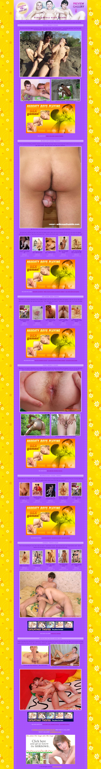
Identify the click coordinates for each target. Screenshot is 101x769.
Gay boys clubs (56, 537)
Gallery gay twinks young (50, 724)
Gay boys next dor (71, 360)
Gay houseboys (46, 537)
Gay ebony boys (64, 724)
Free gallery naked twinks (54, 136)
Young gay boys (57, 766)
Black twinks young (41, 360)
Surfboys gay (55, 732)
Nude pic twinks (56, 633)
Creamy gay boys (38, 291)
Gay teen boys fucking (72, 291)
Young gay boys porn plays (43, 730)
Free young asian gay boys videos (54, 291)
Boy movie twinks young (54, 470)
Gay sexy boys (65, 537)
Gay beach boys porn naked (56, 360)
